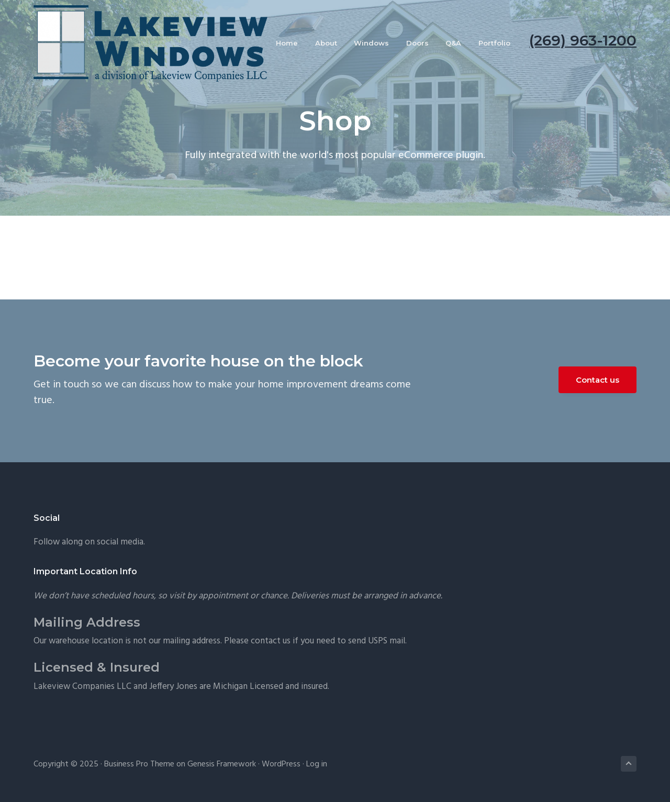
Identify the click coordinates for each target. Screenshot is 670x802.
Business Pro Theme (139, 764)
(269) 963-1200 (582, 40)
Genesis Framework (221, 764)
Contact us (597, 380)
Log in (316, 764)
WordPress (281, 764)
